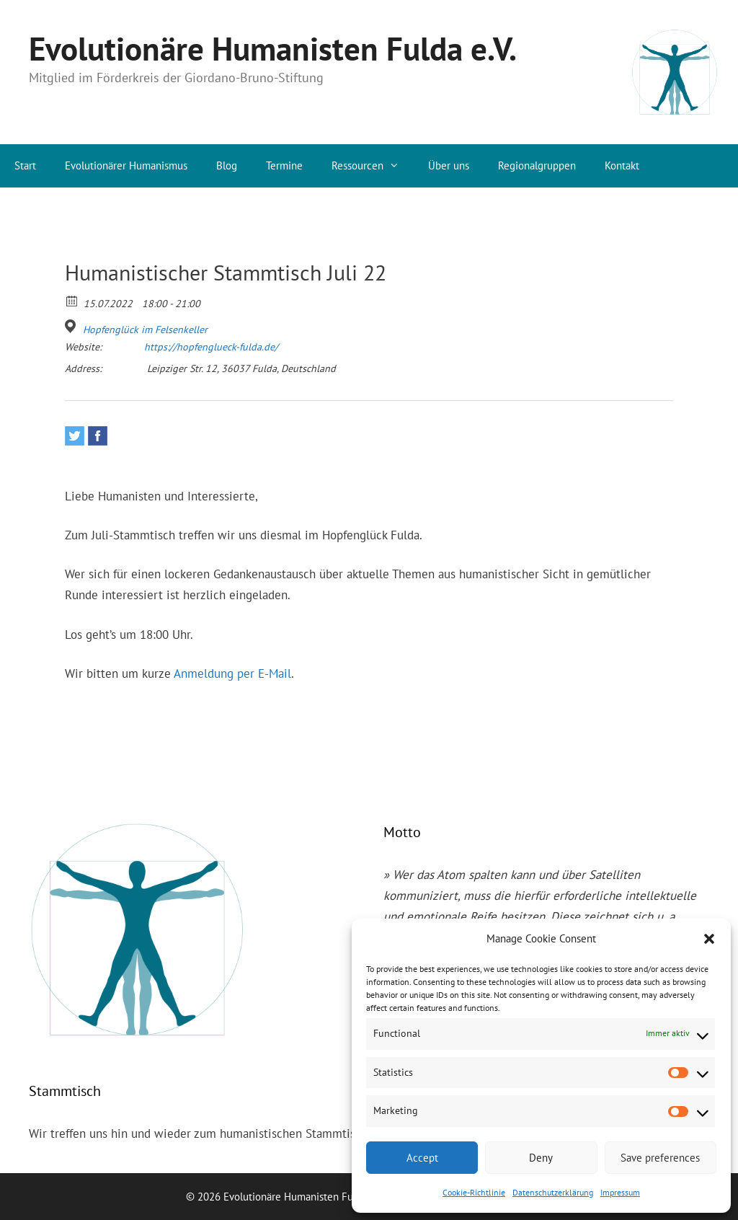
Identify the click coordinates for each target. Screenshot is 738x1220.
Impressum (620, 1192)
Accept (422, 1157)
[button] (709, 939)
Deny (541, 1157)
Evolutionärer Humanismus (126, 165)
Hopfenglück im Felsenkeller (145, 329)
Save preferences (660, 1157)
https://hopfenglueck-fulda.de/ (211, 346)
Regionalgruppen (537, 165)
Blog (226, 165)
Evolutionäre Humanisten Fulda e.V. (273, 48)
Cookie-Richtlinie (474, 1192)
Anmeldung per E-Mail (232, 673)
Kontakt (622, 165)
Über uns (448, 165)
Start (25, 165)
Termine (284, 165)
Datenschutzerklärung (552, 1192)
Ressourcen (373, 165)
